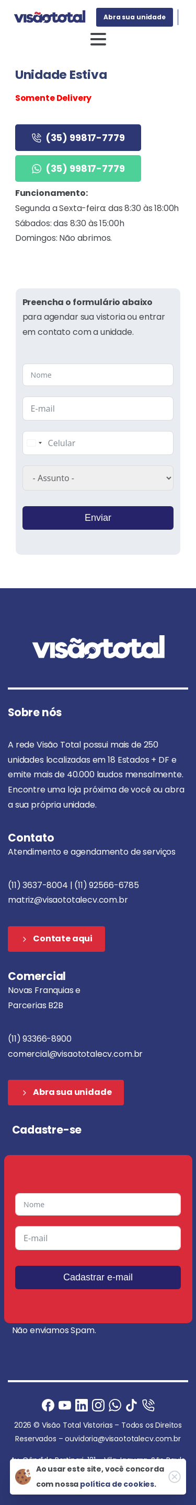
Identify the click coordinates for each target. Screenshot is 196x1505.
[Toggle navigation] (98, 39)
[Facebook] (48, 1404)
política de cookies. (118, 1484)
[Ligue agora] (64, 1404)
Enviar (98, 517)
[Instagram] (98, 1404)
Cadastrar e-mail (98, 1277)
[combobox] (34, 442)
